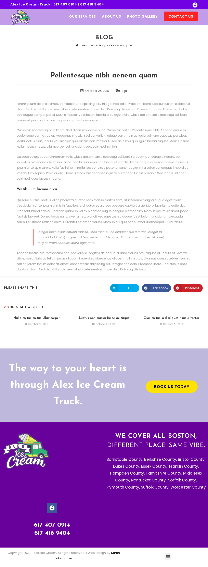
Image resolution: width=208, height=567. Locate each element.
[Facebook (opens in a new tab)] (194, 5)
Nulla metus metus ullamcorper (36, 318)
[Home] (77, 45)
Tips (125, 91)
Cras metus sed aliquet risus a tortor (171, 318)
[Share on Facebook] (156, 288)
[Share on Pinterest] (188, 288)
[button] (168, 556)
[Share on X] (124, 288)
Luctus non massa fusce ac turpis (104, 318)
